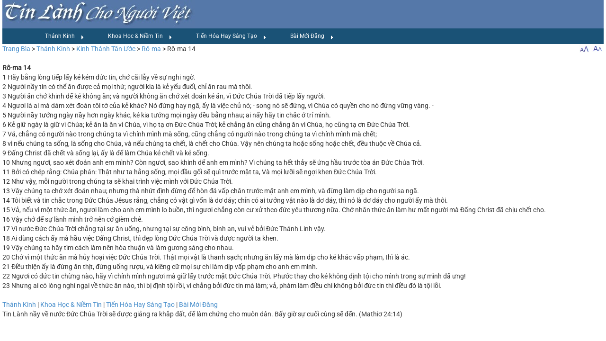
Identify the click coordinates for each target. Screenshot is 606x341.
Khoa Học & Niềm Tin (140, 36)
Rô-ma (151, 49)
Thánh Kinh (64, 36)
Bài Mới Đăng (312, 36)
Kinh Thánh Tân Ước (105, 49)
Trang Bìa (16, 49)
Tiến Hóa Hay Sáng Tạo (231, 36)
